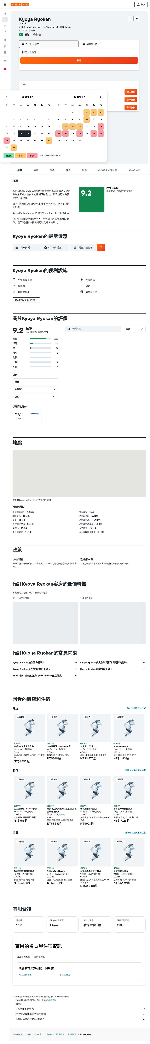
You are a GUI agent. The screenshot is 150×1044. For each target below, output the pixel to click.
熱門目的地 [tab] (41, 960)
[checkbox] (29, 419)
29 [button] (70, 99)
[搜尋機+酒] (5, 32)
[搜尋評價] (96, 332)
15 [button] (70, 85)
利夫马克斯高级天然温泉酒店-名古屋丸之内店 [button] (63, 813)
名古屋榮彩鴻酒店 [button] (89, 812)
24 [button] (35, 99)
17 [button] (35, 92)
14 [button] (63, 85)
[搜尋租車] (5, 26)
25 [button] (42, 99)
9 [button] (28, 85)
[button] (5, 4)
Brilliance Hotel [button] (121, 750)
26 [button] (49, 99)
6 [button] (56, 78)
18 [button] (42, 92)
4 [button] (42, 78)
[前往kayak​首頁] (20, 4)
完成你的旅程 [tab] (25, 960)
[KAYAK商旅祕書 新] (5, 52)
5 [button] (49, 78)
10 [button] (35, 85)
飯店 (31, 1038)
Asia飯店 (39, 1038)
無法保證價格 (52, 1004)
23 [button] (28, 99)
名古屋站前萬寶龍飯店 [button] (26, 874)
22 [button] (70, 92)
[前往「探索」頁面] (5, 40)
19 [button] (49, 92)
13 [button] (56, 85)
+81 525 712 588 (29, 30)
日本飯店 (50, 1038)
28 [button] (63, 99)
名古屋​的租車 (27, 978)
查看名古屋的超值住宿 (135, 774)
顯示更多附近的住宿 (136, 711)
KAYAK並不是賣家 (81, 1012)
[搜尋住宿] (5, 19)
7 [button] (63, 78)
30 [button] (28, 106)
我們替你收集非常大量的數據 (81, 1017)
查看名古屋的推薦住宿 (135, 836)
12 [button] (49, 85)
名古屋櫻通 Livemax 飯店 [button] (60, 750)
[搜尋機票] (5, 13)
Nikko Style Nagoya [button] (57, 874)
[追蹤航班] (5, 46)
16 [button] (28, 92)
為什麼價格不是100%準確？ (81, 1023)
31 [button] (35, 106)
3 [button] (35, 78)
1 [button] (70, 71)
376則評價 (37, 34)
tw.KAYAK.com (20, 1038)
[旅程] (5, 61)
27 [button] (56, 99)
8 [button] (70, 78)
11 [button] (42, 85)
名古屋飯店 (66, 978)
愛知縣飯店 (61, 1038)
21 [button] (63, 92)
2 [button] (28, 78)
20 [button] (56, 92)
